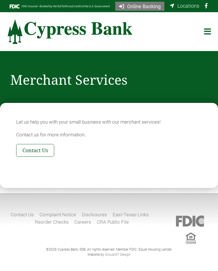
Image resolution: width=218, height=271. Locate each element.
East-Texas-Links (131, 214)
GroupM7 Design (118, 254)
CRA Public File (113, 222)
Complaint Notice (57, 214)
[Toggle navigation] (207, 31)
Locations (184, 5)
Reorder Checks (52, 222)
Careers (82, 222)
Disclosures (94, 214)
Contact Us (35, 150)
